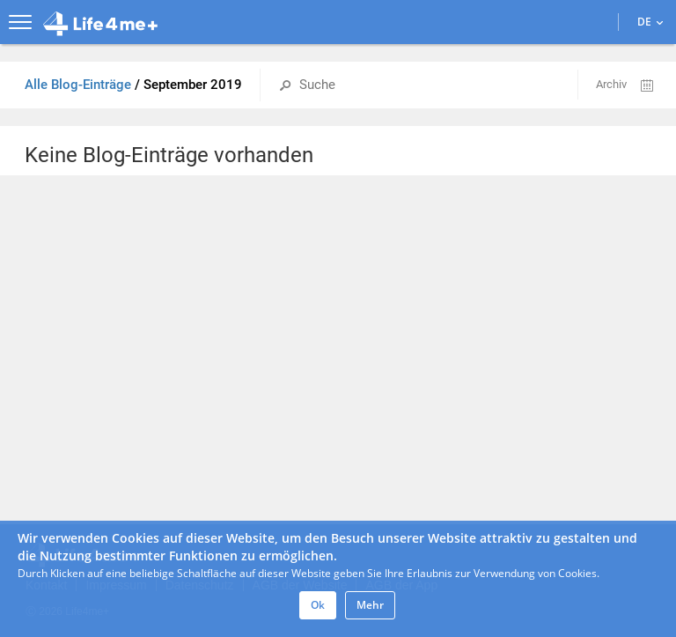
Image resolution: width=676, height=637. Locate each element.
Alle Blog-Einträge (80, 85)
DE (650, 21)
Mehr (370, 604)
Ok (318, 604)
